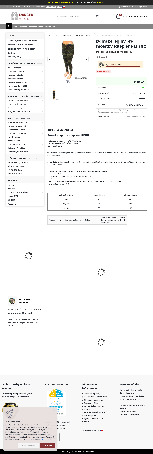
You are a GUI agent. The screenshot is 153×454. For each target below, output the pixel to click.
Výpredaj (12, 204)
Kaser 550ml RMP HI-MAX (31, 226)
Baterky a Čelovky (15, 137)
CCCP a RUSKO (15, 173)
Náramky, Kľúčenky (16, 166)
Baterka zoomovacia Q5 (31, 252)
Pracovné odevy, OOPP (17, 86)
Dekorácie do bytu (16, 108)
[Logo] (22, 16)
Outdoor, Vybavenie (16, 144)
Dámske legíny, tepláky (84, 35)
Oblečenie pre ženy (16, 71)
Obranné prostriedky (17, 133)
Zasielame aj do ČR (92, 431)
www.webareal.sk (86, 451)
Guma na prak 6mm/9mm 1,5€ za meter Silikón (63, 349)
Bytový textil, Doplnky (17, 104)
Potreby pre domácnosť (18, 100)
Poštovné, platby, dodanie (20, 44)
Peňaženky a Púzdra (16, 130)
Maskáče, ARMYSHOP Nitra (19, 122)
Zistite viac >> (25, 397)
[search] (97, 16)
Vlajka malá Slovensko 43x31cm (93, 345)
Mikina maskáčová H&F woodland (31, 277)
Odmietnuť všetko (28, 445)
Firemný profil (90, 415)
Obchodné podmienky (94, 400)
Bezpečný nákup (36, 26)
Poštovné (23, 26)
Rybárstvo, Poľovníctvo (18, 151)
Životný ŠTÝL (13, 196)
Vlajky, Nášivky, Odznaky (18, 162)
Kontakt (87, 409)
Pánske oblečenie (15, 75)
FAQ (15, 26)
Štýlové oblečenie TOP (17, 82)
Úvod (49, 35)
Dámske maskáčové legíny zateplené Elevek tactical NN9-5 (63, 276)
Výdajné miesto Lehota (94, 418)
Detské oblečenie (15, 68)
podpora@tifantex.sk (21, 313)
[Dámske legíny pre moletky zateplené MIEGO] (68, 59)
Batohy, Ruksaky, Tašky (18, 126)
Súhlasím (47, 445)
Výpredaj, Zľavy (14, 57)
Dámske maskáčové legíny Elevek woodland (95, 275)
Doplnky (11, 188)
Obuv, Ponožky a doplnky (18, 89)
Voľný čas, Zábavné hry (18, 192)
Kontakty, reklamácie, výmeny (22, 40)
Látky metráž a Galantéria (19, 111)
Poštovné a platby (92, 394)
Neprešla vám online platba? (21, 49)
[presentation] (49, 59)
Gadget (11, 199)
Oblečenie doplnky (16, 79)
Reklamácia (50, 26)
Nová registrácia (140, 6)
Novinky (11, 53)
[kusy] (54, 364)
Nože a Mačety (14, 141)
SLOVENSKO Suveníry (16, 170)
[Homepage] (9, 26)
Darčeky (11, 185)
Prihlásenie (125, 6)
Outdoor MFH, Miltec (16, 148)
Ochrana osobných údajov (95, 397)
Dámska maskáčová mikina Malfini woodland (130, 348)
